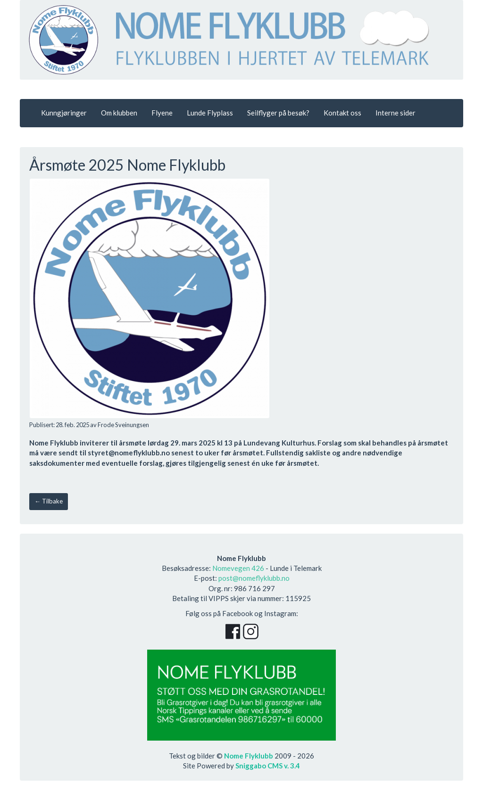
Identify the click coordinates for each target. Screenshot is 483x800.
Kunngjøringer (64, 112)
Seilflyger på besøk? (278, 112)
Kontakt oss (342, 112)
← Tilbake (48, 501)
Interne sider (395, 112)
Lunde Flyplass (210, 112)
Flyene (162, 112)
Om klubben (119, 112)
